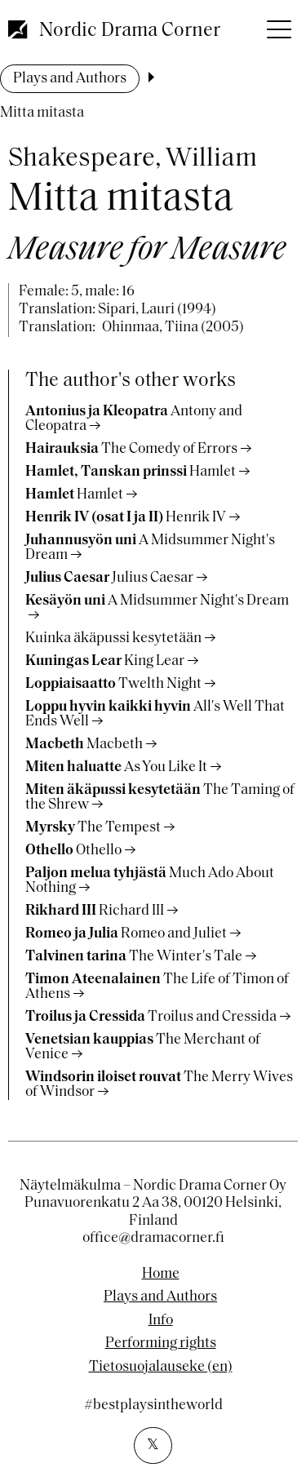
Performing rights (160, 1344)
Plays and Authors (69, 78)
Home (161, 1274)
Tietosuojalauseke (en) (161, 1367)
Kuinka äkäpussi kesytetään (113, 638)
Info (161, 1321)
